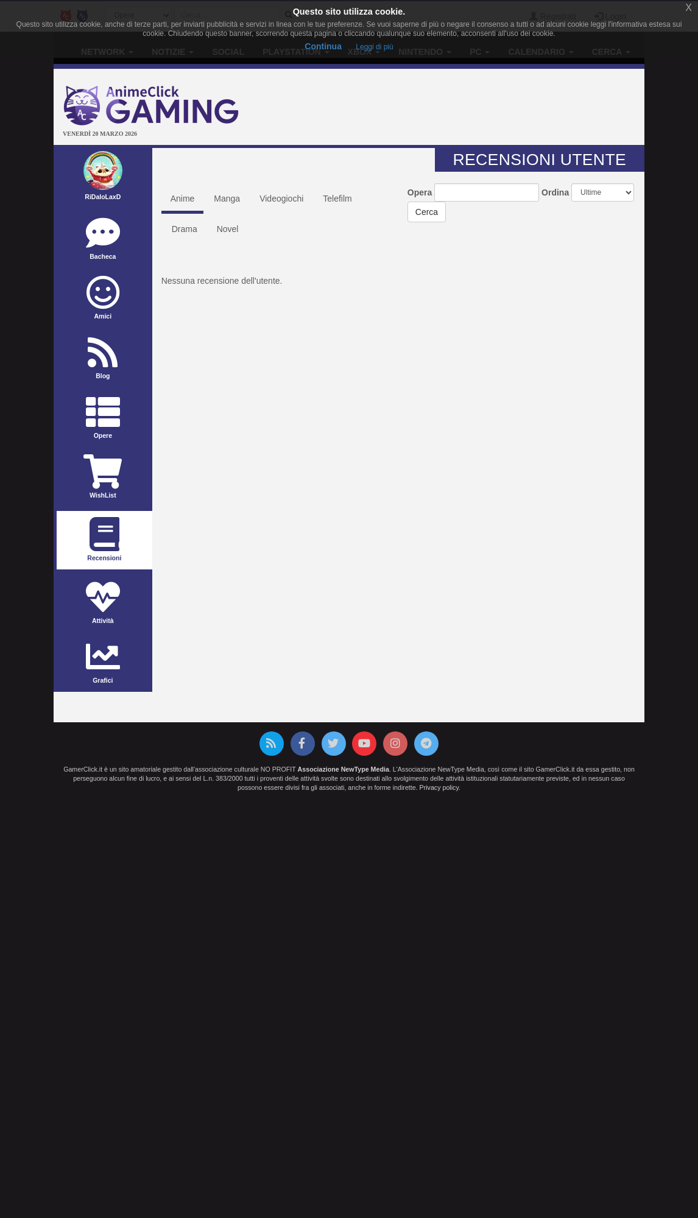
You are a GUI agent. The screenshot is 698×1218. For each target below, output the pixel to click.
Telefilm (337, 198)
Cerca (426, 212)
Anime (183, 198)
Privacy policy (439, 787)
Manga (227, 198)
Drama (184, 229)
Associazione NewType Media (343, 769)
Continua (323, 46)
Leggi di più (374, 47)
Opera (419, 192)
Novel (228, 229)
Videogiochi (281, 198)
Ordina (555, 192)
